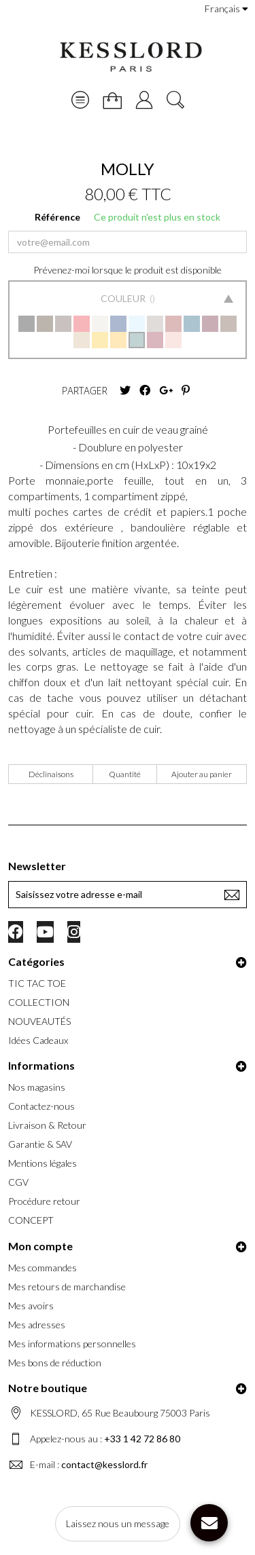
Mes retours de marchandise (67, 1286)
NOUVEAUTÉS (39, 1021)
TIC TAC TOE (37, 983)
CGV (18, 1182)
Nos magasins (36, 1087)
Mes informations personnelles (72, 1343)
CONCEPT (31, 1220)
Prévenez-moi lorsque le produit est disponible (127, 270)
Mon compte (40, 1245)
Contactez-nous (41, 1106)
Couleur (124, 298)
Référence (57, 217)
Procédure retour (44, 1201)
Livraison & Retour (47, 1125)
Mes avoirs (31, 1305)
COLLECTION (38, 1002)
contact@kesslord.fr (104, 1464)
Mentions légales (42, 1163)
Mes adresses (36, 1324)
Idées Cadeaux (38, 1040)
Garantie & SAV (40, 1144)
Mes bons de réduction (54, 1362)
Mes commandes (42, 1267)
